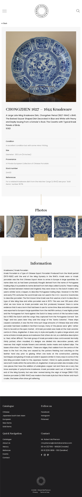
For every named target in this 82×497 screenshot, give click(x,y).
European (7, 419)
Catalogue (7, 439)
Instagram (45, 415)
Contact (6, 457)
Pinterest (45, 419)
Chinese (6, 412)
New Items (7, 423)
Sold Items (7, 426)
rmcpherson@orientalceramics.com (56, 443)
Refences (7, 450)
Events (5, 454)
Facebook (45, 412)
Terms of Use (44, 492)
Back (4, 23)
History (6, 446)
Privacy (35, 492)
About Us (6, 443)
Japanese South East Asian (14, 415)
